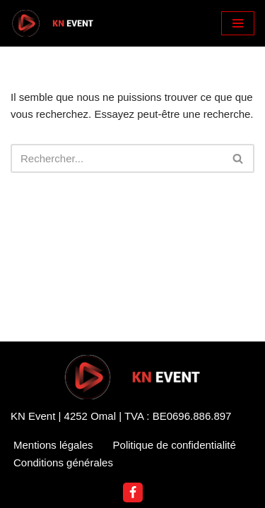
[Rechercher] (117, 158)
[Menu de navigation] (237, 23)
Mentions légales (53, 445)
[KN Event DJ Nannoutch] (53, 23)
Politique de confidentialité (174, 445)
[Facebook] (133, 492)
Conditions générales (63, 462)
